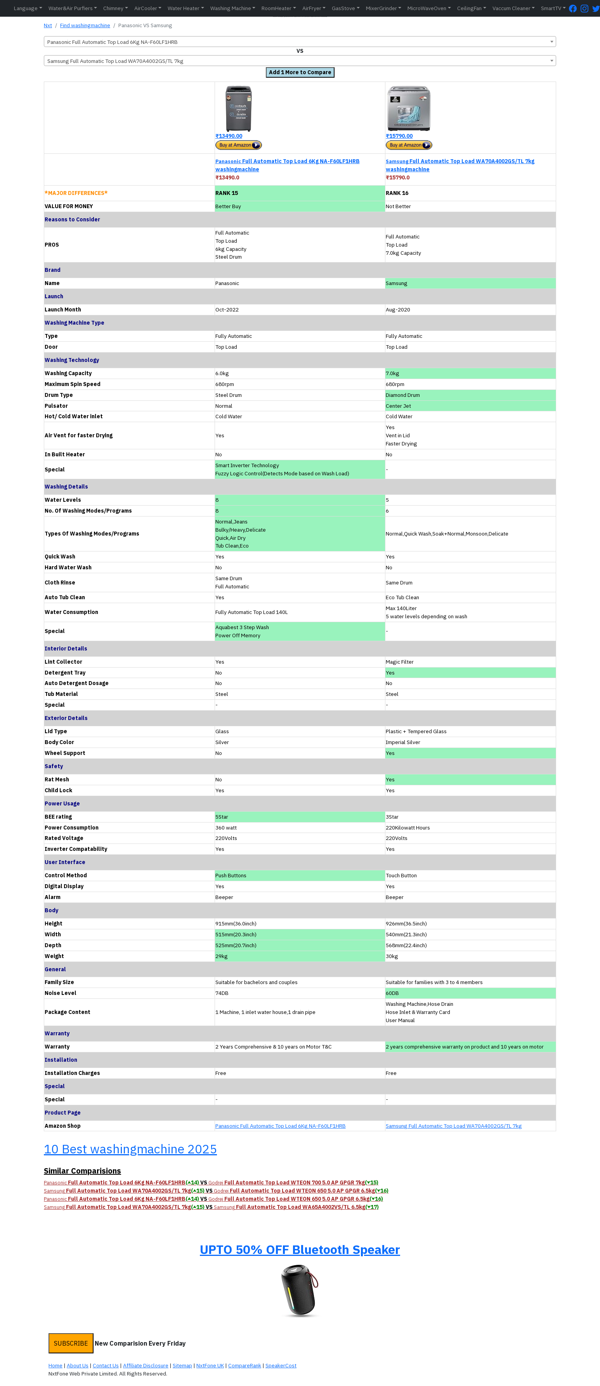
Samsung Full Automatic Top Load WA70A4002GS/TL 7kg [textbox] (115, 60)
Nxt (48, 25)
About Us (77, 1365)
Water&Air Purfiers (71, 8)
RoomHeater (276, 8)
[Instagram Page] (586, 8)
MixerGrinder (381, 8)
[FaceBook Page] (575, 8)
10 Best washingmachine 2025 (130, 1149)
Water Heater (183, 8)
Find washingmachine (85, 25)
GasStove (343, 8)
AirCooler (145, 8)
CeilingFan (469, 8)
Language (26, 8)
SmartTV (551, 8)
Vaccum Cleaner (511, 8)
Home (55, 1365)
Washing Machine (230, 8)
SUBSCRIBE (71, 1343)
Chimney (113, 8)
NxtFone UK (210, 1365)
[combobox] (300, 41)
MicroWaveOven (427, 8)
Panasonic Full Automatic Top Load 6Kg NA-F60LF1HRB (280, 1125)
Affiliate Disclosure (145, 1365)
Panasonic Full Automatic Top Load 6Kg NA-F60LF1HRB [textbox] (112, 41)
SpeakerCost (281, 1365)
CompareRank (244, 1365)
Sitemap (182, 1365)
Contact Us (106, 1365)
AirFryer (311, 8)
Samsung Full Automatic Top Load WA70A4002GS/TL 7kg (454, 1125)
